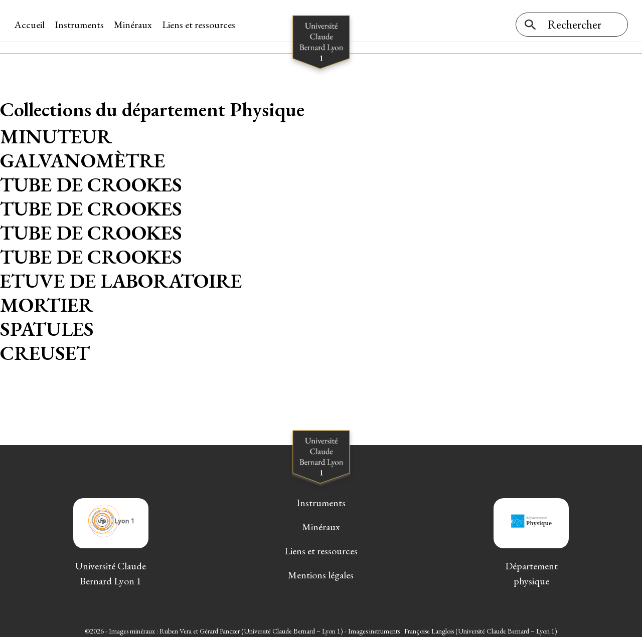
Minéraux (134, 24)
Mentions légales (321, 570)
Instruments (80, 24)
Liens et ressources (199, 24)
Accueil (30, 24)
